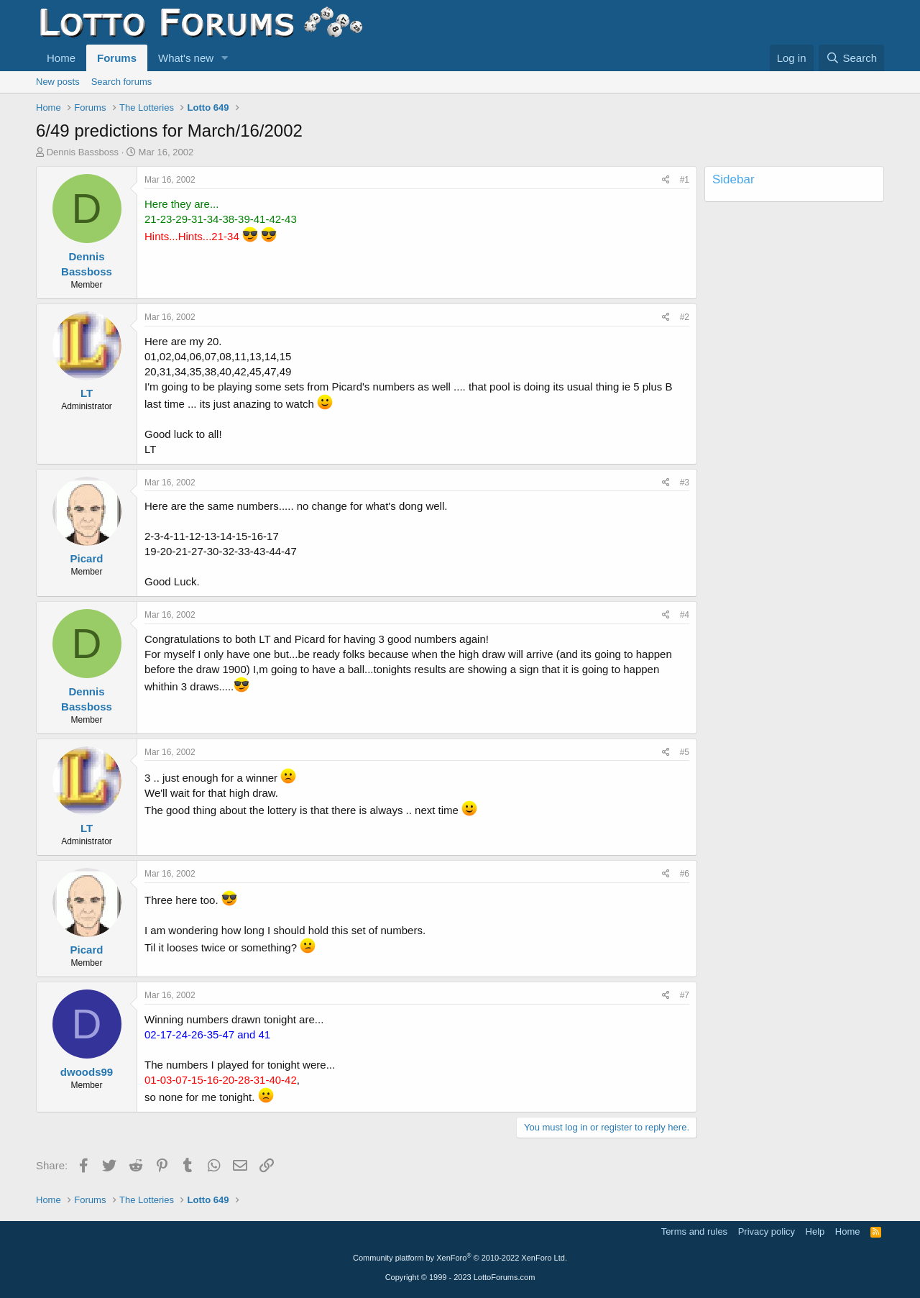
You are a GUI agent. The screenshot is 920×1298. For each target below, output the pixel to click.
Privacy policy (766, 1231)
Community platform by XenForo (460, 1257)
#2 (684, 317)
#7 (684, 995)
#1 (684, 180)
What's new (185, 58)
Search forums (121, 81)
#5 (684, 752)
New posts (58, 81)
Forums (117, 58)
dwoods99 (86, 1072)
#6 (684, 874)
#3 (684, 482)
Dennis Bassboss (83, 152)
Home (61, 58)
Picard (87, 558)
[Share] (666, 180)
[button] (225, 58)
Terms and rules (694, 1231)
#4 (684, 615)
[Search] (851, 58)
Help (815, 1231)
